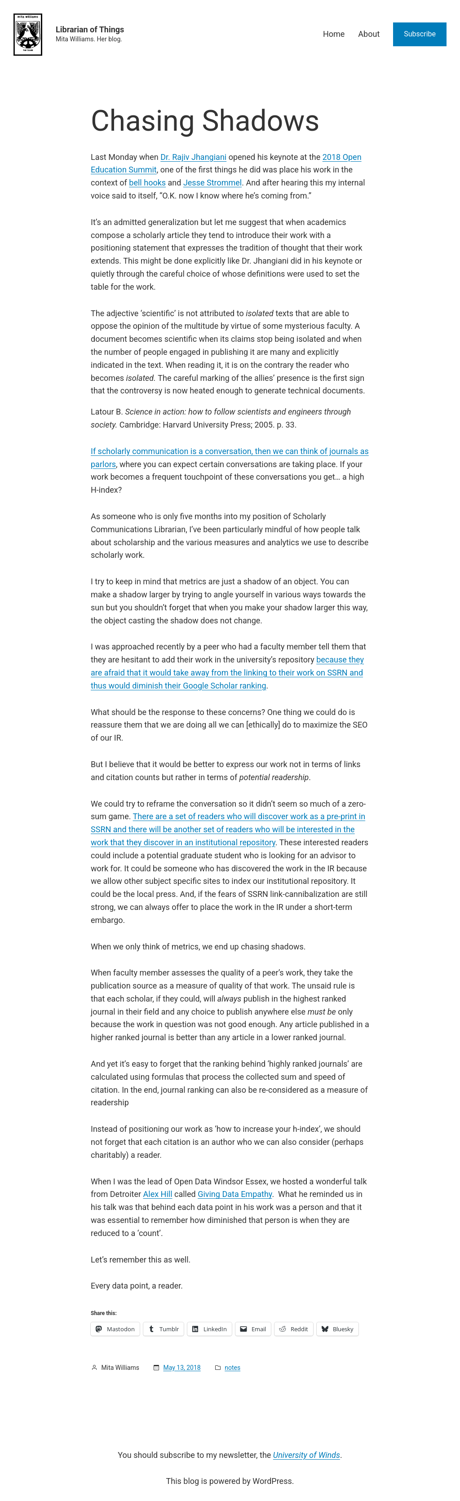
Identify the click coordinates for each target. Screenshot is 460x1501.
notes (232, 1367)
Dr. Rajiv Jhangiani (193, 157)
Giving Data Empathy (235, 1194)
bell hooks (147, 182)
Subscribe (420, 34)
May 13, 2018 (181, 1367)
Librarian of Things (90, 29)
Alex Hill (157, 1194)
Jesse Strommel (212, 182)
